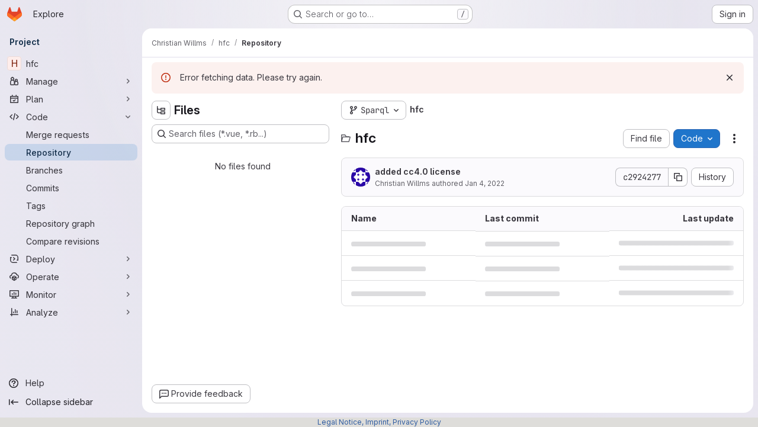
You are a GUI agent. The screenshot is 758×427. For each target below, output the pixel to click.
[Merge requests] (71, 134)
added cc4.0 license (418, 171)
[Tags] (71, 205)
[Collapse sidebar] (71, 402)
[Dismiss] (729, 77)
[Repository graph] (71, 223)
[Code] (71, 116)
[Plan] (71, 99)
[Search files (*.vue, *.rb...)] (240, 133)
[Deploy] (71, 259)
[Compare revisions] (71, 241)
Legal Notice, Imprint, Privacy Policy (379, 422)
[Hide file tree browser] (161, 110)
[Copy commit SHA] (678, 177)
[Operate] (71, 276)
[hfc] (71, 63)
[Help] (71, 383)
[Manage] (71, 81)
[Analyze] (71, 312)
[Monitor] (71, 294)
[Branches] (71, 170)
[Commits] (71, 187)
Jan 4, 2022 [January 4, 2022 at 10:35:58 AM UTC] (485, 183)
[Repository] (71, 152)
